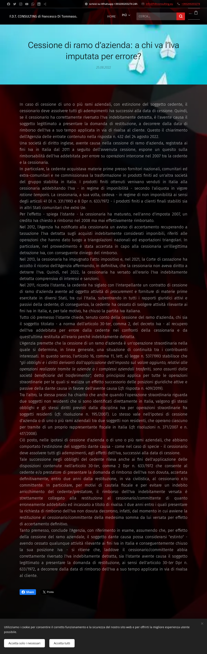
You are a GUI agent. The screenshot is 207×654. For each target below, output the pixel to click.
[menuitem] (111, 16)
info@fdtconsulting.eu (159, 4)
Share (28, 592)
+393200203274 (191, 4)
